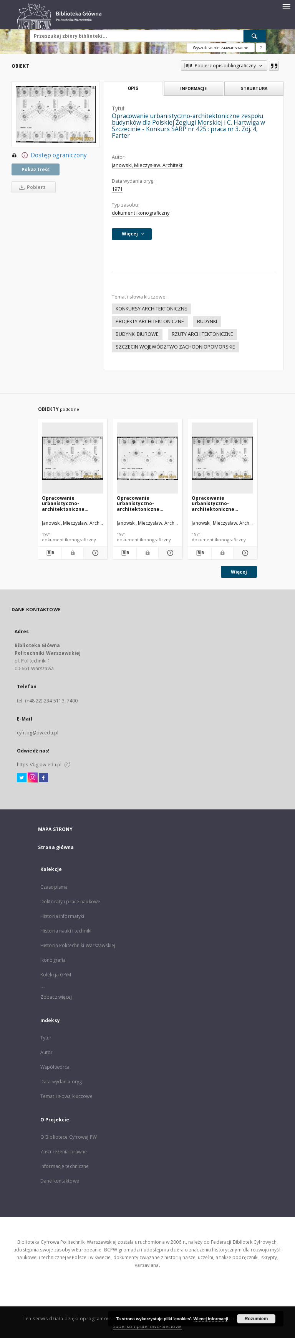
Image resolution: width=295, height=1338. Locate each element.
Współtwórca (55, 1067)
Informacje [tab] (193, 88)
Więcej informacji (211, 1318)
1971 (117, 189)
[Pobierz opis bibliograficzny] (49, 553)
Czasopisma (54, 887)
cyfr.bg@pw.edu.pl (37, 732)
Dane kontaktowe (59, 1181)
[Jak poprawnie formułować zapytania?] (261, 47)
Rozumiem (256, 1318)
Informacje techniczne (64, 1166)
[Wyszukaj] (255, 36)
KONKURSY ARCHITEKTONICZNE (151, 308)
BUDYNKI (207, 321)
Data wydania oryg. (61, 1081)
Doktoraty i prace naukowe (70, 901)
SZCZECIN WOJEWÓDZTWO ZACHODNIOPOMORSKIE (175, 347)
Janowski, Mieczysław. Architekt (147, 165)
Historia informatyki (62, 916)
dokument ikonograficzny (140, 213)
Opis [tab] (133, 88)
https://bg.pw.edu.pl (39, 764)
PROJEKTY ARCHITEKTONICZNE (150, 321)
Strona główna (56, 847)
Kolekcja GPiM (55, 974)
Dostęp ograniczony (49, 155)
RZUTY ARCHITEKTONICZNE (202, 334)
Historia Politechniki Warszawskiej (77, 945)
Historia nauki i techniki (65, 931)
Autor (46, 1052)
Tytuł (45, 1037)
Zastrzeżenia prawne (63, 1151)
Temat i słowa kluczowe (66, 1096)
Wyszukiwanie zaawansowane (221, 47)
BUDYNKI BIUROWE (137, 334)
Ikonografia (53, 960)
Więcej (239, 572)
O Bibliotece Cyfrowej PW (68, 1137)
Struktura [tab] (254, 88)
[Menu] (286, 6)
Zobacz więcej (56, 997)
